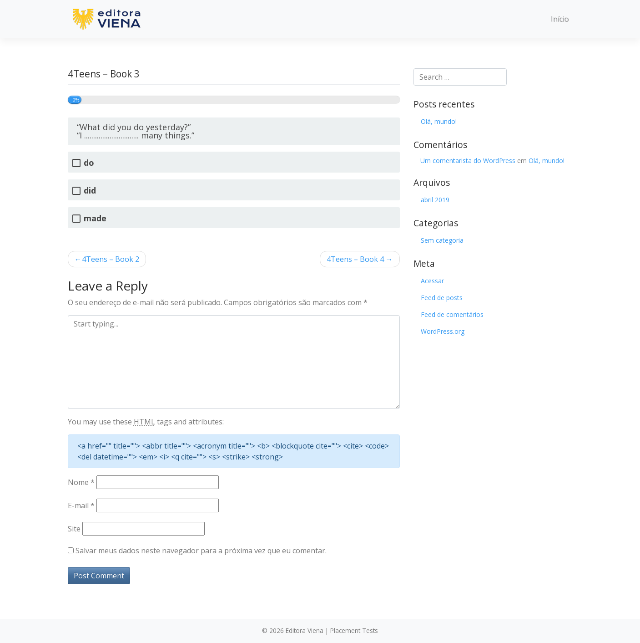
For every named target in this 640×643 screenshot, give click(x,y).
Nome (81, 482)
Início (560, 19)
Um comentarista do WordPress (467, 160)
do (89, 162)
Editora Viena (304, 630)
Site (74, 529)
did (90, 190)
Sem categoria (442, 240)
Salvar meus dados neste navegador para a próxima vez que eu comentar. (201, 551)
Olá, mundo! (439, 121)
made (95, 218)
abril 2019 (435, 199)
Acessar (432, 280)
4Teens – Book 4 (355, 259)
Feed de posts (442, 297)
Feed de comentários (452, 314)
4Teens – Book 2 (110, 259)
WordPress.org (442, 331)
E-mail (81, 505)
